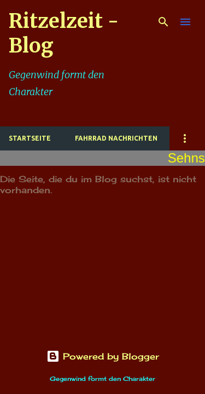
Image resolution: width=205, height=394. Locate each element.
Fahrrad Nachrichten (116, 138)
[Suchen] (163, 22)
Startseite (30, 138)
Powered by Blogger (102, 356)
